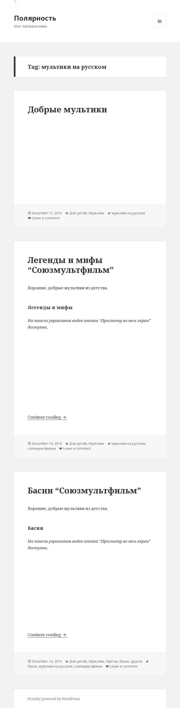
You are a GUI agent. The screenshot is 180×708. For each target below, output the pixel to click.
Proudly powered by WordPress (54, 699)
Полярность (35, 17)
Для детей (78, 213)
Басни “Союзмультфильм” (84, 490)
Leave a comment (46, 218)
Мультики (96, 213)
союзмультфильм (42, 448)
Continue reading (48, 417)
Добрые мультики (67, 109)
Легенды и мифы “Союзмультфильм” (71, 264)
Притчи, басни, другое (124, 661)
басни (32, 666)
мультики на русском (128, 213)
